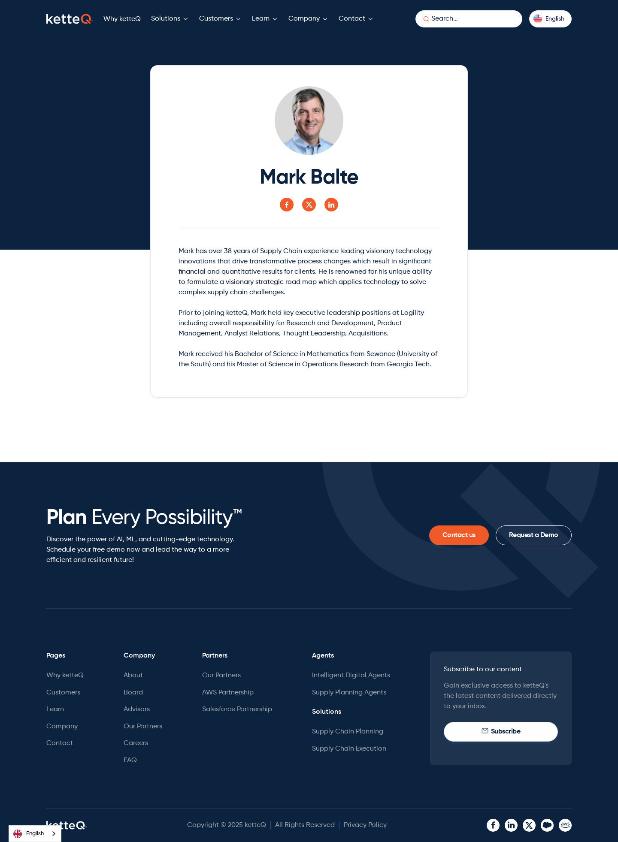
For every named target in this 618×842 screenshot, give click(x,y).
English (28, 834)
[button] (170, 19)
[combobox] (35, 833)
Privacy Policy (365, 825)
